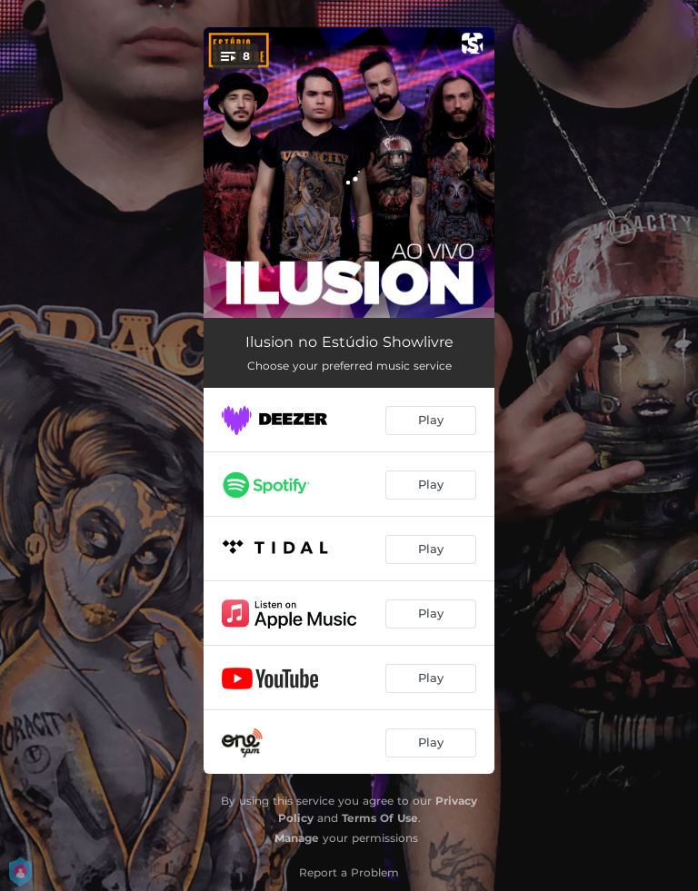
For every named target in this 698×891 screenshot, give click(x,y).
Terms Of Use (380, 818)
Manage (296, 838)
